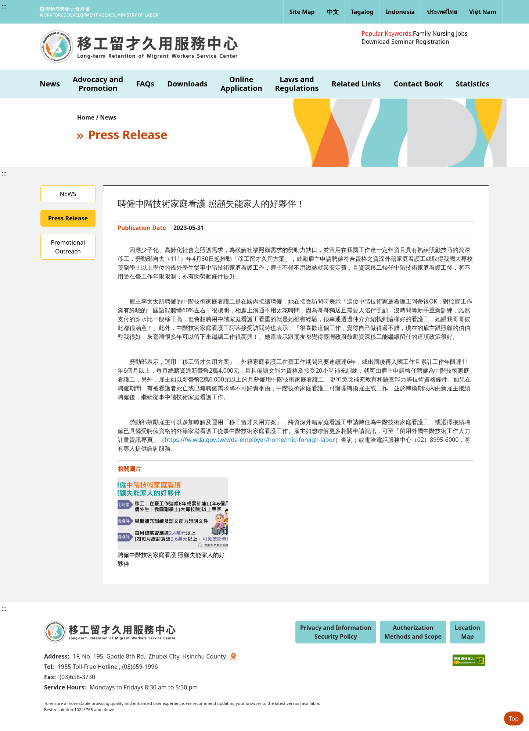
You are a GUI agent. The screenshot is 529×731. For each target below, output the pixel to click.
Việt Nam (482, 12)
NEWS (68, 194)
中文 (333, 12)
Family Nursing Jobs (440, 33)
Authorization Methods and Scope (413, 632)
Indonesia (400, 12)
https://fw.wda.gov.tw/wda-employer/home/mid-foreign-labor (250, 440)
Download (375, 42)
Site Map (302, 12)
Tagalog (362, 12)
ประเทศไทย (442, 12)
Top (514, 718)
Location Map (467, 632)
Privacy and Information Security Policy (335, 632)
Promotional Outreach (68, 246)
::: (4, 6)
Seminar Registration (420, 42)
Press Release (68, 218)
